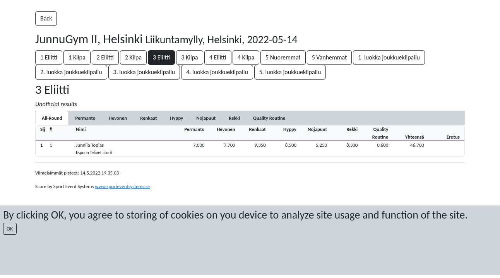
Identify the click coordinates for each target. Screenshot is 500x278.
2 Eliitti (105, 57)
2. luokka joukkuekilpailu (71, 72)
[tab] (85, 118)
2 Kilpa (133, 57)
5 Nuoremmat (283, 57)
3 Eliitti (161, 57)
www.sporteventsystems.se (122, 186)
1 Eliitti (48, 57)
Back (46, 18)
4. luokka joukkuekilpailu (217, 72)
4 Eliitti (217, 57)
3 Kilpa (189, 57)
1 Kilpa (76, 57)
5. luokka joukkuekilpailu (290, 72)
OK (10, 228)
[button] (250, 148)
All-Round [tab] (52, 118)
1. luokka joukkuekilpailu (389, 57)
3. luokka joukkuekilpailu (144, 72)
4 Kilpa (246, 57)
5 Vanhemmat (329, 57)
